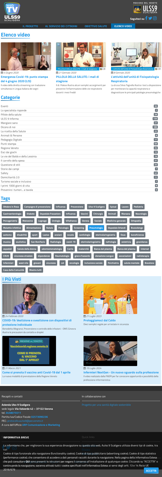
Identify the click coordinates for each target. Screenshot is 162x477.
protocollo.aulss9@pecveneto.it (25, 421)
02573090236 (39, 417)
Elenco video (123, 26)
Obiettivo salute (96, 26)
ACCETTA (151, 471)
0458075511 (13, 413)
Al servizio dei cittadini (61, 26)
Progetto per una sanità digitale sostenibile (106, 405)
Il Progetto (30, 26)
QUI (28, 461)
